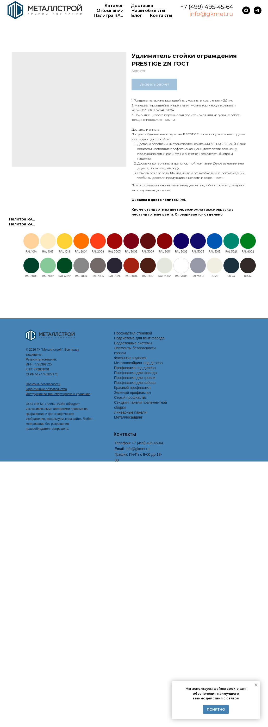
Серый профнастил (130, 397)
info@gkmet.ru (211, 13)
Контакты (161, 15)
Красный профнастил (132, 387)
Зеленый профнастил (132, 392)
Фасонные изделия (130, 358)
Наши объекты (148, 10)
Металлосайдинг (128, 417)
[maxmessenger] (246, 10)
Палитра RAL (108, 15)
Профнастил (124, 368)
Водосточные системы (133, 343)
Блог (136, 15)
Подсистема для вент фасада (139, 338)
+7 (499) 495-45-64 (206, 6)
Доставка (142, 5)
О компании (110, 10)
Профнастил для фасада (135, 373)
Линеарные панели (130, 412)
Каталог (113, 5)
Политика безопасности (43, 384)
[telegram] (257, 10)
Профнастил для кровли (134, 378)
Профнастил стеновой (133, 333)
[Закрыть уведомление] (256, 685)
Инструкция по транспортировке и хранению (58, 394)
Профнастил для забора (134, 383)
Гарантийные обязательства (46, 389)
